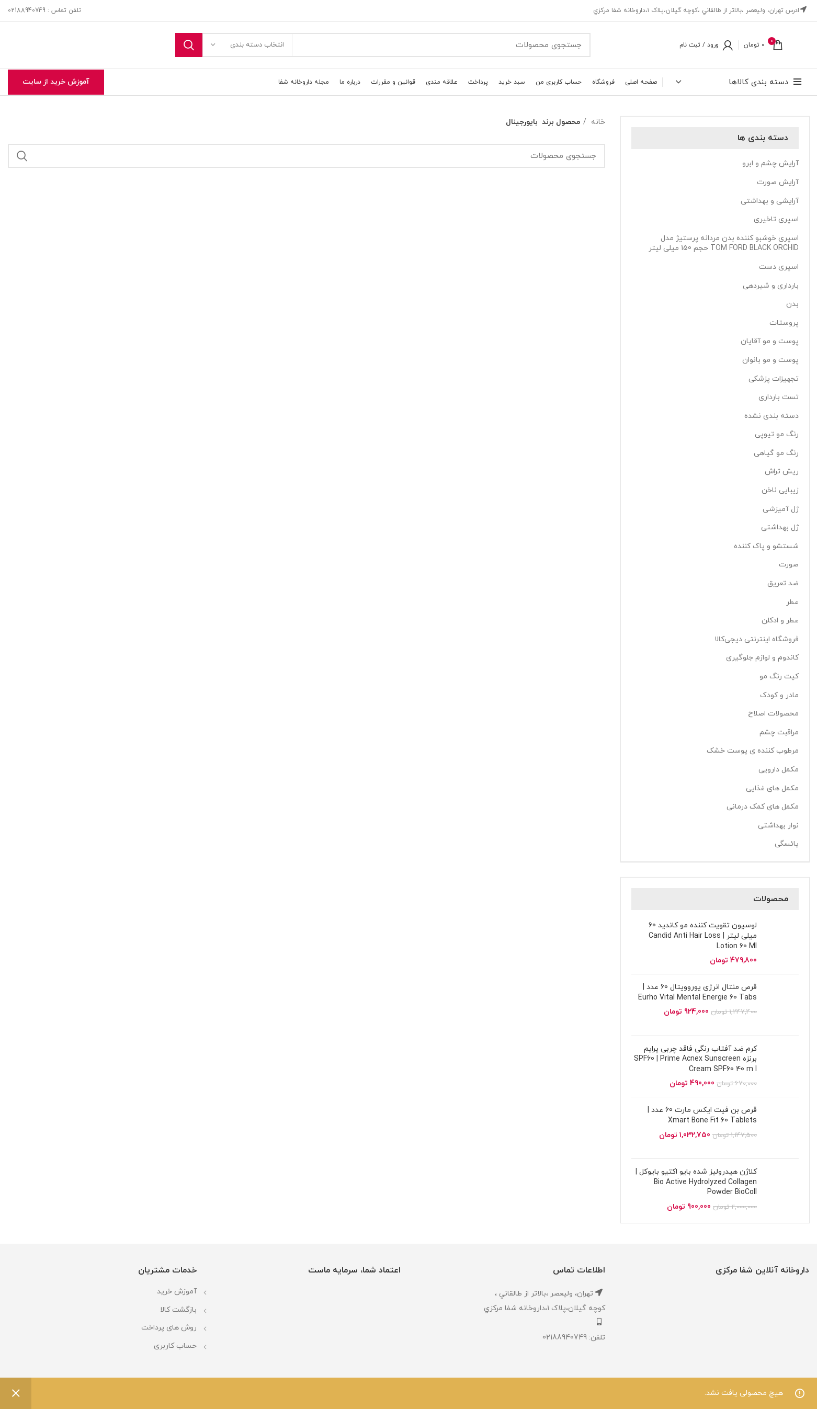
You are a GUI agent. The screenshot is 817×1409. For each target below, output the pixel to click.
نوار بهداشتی (778, 826)
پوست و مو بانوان (770, 360)
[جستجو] (383, 45)
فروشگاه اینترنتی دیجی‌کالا (756, 639)
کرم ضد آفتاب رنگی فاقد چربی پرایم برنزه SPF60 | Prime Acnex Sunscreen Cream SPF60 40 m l (695, 1059)
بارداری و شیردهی (771, 286)
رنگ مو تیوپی (777, 434)
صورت (789, 565)
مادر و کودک (779, 695)
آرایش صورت (778, 182)
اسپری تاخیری (776, 219)
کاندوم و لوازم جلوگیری (762, 658)
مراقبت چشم (779, 732)
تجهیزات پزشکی (773, 379)
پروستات (784, 323)
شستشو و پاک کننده (766, 546)
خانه (597, 122)
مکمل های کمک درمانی (763, 807)
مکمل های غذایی (772, 788)
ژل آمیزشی (781, 509)
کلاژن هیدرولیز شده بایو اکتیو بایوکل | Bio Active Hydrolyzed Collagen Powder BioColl (696, 1182)
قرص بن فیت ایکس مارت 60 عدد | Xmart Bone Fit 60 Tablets (702, 1115)
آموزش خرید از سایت (55, 82)
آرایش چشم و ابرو (770, 163)
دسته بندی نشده (771, 416)
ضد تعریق (783, 583)
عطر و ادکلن (780, 621)
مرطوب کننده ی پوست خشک (753, 751)
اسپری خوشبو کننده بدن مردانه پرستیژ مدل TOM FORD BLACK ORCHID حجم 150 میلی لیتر (724, 243)
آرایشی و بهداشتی (770, 201)
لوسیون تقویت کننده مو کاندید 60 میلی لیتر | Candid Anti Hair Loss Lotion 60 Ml (703, 936)
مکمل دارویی (778, 770)
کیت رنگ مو (779, 676)
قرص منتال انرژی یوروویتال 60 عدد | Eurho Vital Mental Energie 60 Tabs (697, 992)
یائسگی (787, 844)
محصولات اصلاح (773, 714)
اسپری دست (779, 267)
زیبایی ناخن (780, 490)
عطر (792, 602)
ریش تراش (782, 471)
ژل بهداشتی (780, 527)
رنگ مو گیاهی (776, 453)
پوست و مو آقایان (770, 341)
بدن (792, 304)
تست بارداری (778, 397)
